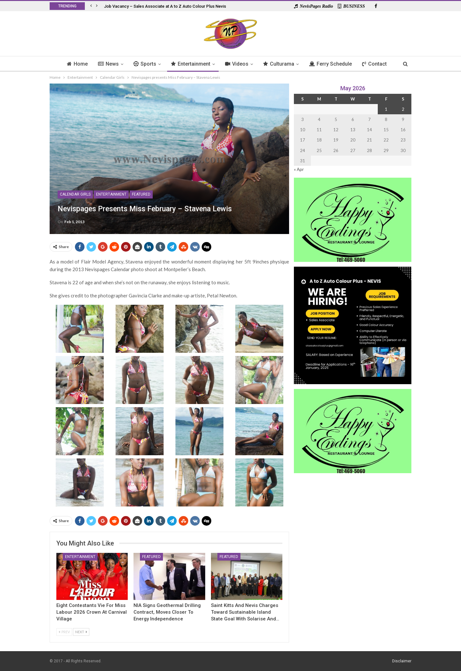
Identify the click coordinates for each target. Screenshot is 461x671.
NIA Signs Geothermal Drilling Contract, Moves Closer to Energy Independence (167, 612)
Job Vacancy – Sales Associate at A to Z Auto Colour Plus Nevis (165, 6)
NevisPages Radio (313, 6)
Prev (64, 632)
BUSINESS (351, 6)
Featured (141, 194)
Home (73, 64)
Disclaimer (401, 661)
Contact (377, 64)
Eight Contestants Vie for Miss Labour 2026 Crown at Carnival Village (91, 612)
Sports (143, 64)
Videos (237, 64)
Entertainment (190, 64)
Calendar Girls (75, 194)
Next (81, 632)
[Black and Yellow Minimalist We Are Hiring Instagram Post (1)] (352, 324)
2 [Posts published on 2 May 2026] (403, 109)
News (105, 64)
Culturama (279, 64)
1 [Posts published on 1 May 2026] (386, 109)
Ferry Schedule (332, 64)
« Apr (299, 169)
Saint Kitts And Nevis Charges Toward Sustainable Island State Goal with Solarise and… (245, 612)
